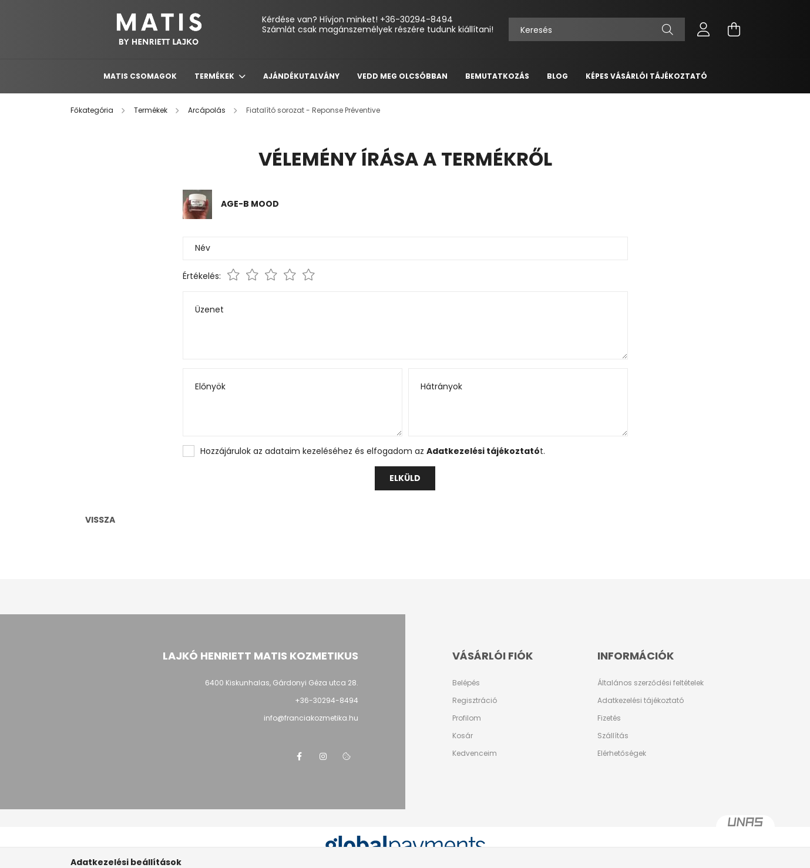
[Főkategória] (92, 110)
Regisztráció (474, 701)
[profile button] (703, 29)
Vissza (100, 520)
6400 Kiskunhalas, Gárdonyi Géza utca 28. (281, 683)
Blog (557, 76)
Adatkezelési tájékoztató (640, 701)
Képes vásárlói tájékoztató (646, 76)
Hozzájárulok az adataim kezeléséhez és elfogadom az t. (372, 451)
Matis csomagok (140, 76)
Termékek (215, 76)
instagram (323, 756)
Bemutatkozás (497, 76)
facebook (299, 756)
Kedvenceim (474, 753)
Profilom (466, 718)
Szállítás (612, 736)
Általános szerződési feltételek (650, 683)
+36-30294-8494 (416, 19)
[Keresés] (597, 29)
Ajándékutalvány (301, 76)
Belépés (466, 683)
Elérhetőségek (621, 753)
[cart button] (734, 29)
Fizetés (609, 718)
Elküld (405, 478)
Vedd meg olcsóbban (402, 76)
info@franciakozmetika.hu (311, 718)
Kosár (462, 736)
